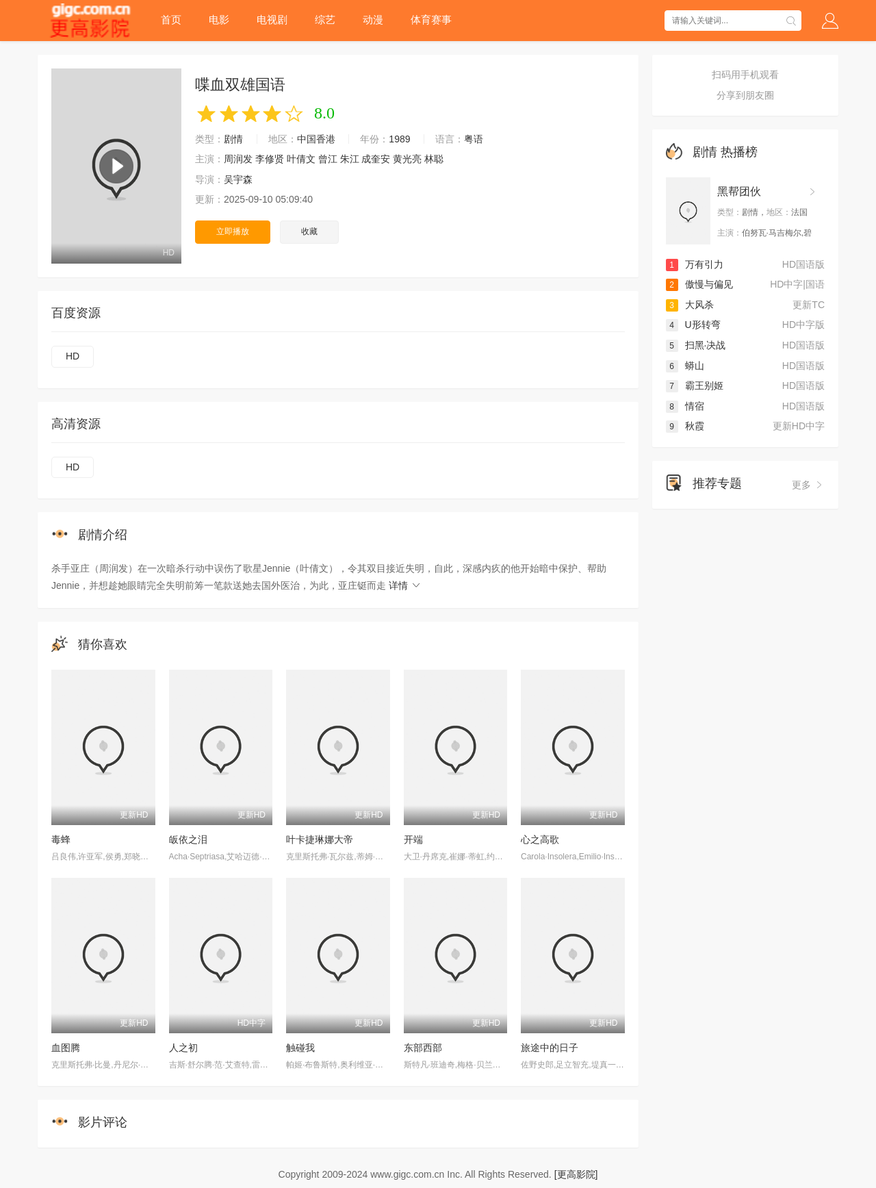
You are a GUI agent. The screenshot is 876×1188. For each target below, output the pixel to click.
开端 (413, 839)
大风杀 (690, 304)
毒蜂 (60, 839)
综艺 (325, 19)
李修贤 (269, 158)
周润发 (238, 158)
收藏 (309, 231)
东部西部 (423, 1047)
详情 (405, 585)
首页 (171, 19)
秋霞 (685, 425)
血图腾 (65, 1047)
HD (72, 356)
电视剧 (272, 19)
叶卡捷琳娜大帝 (319, 839)
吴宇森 (238, 179)
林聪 (433, 158)
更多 (808, 484)
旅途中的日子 (549, 1047)
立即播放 (232, 231)
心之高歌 (540, 839)
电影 (219, 19)
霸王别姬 (694, 385)
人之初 (183, 1047)
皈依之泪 (188, 839)
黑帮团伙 (739, 191)
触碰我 (300, 1047)
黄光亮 (407, 158)
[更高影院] (576, 1174)
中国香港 (316, 139)
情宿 (685, 406)
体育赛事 (431, 19)
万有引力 (694, 264)
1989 (399, 139)
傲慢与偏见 (699, 284)
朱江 (349, 158)
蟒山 (685, 365)
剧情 (233, 139)
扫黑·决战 (696, 345)
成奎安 (375, 158)
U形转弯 (693, 324)
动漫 (373, 19)
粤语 (473, 139)
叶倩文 (301, 158)
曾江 (327, 158)
